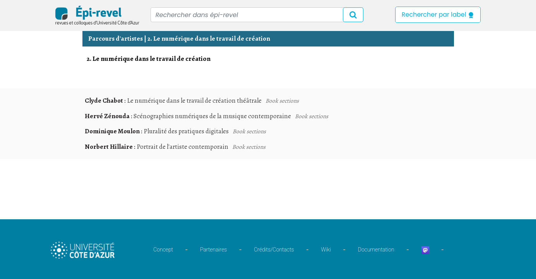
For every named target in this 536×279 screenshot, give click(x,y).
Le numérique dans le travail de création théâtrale (194, 100)
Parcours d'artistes (115, 38)
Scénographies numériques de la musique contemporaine (212, 116)
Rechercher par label (438, 14)
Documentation (376, 249)
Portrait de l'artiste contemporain (182, 146)
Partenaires (213, 249)
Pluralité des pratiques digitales (186, 131)
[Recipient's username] (257, 14)
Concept (163, 249)
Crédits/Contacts (274, 249)
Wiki (326, 249)
